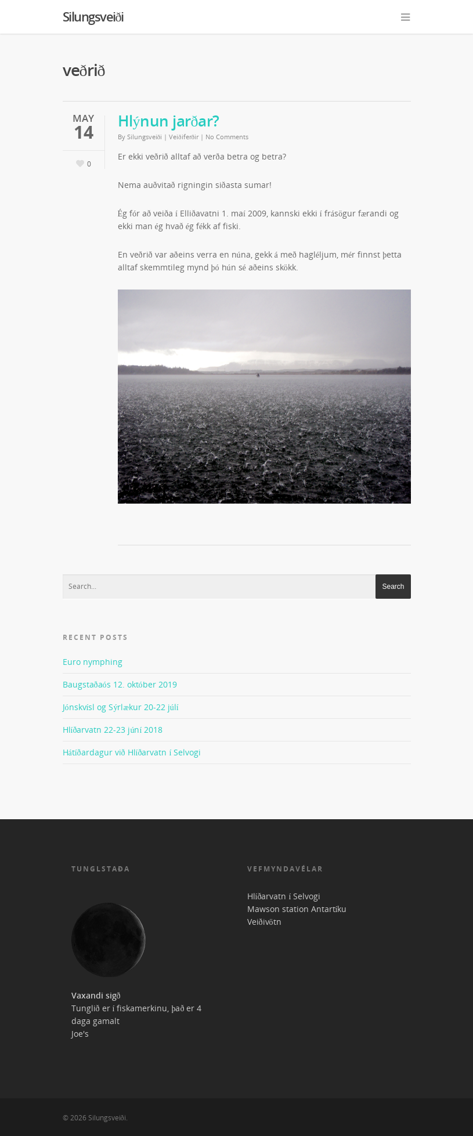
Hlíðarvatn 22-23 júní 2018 (113, 729)
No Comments (226, 136)
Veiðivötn (264, 921)
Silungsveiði (93, 16)
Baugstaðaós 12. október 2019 (120, 684)
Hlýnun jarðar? (168, 120)
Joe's (80, 1033)
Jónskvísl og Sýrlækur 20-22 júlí (121, 706)
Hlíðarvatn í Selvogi (284, 896)
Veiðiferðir (183, 136)
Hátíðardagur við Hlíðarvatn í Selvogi (132, 752)
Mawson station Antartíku (297, 908)
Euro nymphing (92, 661)
